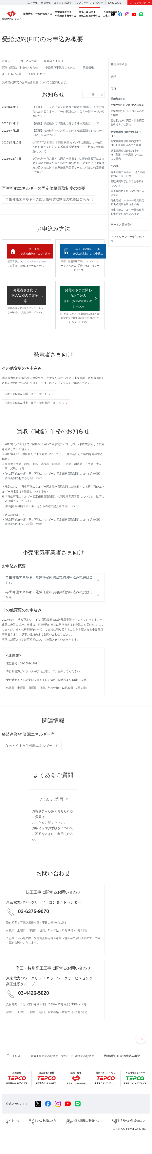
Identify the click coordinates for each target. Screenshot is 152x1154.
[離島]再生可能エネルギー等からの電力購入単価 (42, 517)
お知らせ (7, 61)
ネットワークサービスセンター (127, 239)
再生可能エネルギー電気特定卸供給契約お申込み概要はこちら (49, 591)
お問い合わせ (36, 73)
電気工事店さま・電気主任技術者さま (89, 14)
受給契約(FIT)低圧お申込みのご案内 (127, 113)
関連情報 (88, 67)
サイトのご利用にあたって (42, 1133)
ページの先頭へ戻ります (141, 1050)
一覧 (91, 94)
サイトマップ (13, 1133)
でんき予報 (32, 2)
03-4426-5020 (33, 1004)
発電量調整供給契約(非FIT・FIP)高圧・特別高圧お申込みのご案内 (127, 154)
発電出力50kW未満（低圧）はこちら (27, 405)
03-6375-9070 (33, 922)
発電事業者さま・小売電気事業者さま (65, 14)
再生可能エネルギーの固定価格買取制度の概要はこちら (47, 199)
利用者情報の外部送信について (128, 1133)
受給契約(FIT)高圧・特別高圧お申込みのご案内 (127, 122)
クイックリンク (137, 2)
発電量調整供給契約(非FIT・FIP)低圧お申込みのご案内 (127, 143)
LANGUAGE (114, 2)
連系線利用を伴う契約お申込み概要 (127, 193)
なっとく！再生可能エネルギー (28, 757)
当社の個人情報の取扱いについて (84, 1133)
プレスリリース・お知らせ (88, 2)
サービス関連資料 (122, 224)
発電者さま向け (53, 61)
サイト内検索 (148, 14)
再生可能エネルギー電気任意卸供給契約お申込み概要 (127, 211)
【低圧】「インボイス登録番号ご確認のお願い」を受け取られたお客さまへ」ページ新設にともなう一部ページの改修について (68, 111)
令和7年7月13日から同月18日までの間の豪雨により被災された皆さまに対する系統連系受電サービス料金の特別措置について (68, 147)
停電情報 (46, 2)
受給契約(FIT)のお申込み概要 (127, 105)
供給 (113, 76)
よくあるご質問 (62, 2)
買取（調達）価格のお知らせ (20, 67)
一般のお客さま (43, 13)
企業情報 (28, 13)
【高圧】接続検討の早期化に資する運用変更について (65, 123)
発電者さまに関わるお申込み (78, 309)
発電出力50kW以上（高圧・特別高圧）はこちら (34, 413)
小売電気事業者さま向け (60, 67)
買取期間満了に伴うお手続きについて (127, 183)
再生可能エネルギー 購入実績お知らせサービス (128, 174)
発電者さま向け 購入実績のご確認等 (24, 306)
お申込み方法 (28, 61)
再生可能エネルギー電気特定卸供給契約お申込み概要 (127, 202)
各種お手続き (119, 64)
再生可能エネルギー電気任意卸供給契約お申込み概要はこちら (49, 606)
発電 (113, 88)
